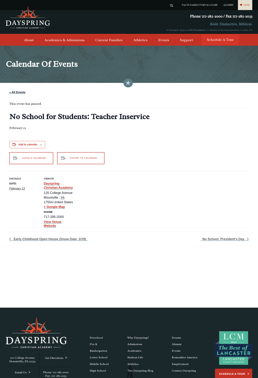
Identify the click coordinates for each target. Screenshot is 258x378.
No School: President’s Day (223, 240)
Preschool (198, 30)
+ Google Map (54, 208)
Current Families (109, 41)
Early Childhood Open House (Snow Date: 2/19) (49, 240)
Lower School (99, 358)
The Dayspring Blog (140, 372)
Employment (180, 365)
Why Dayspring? (138, 339)
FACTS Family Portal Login (200, 4)
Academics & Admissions (64, 41)
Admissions (134, 345)
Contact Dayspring (184, 372)
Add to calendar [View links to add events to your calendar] (27, 145)
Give (247, 4)
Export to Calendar (85, 159)
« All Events (17, 93)
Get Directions (54, 359)
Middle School (99, 365)
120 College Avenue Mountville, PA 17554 (22, 360)
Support (186, 41)
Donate (176, 339)
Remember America (184, 358)
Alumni (228, 4)
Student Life (135, 358)
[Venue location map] (97, 197)
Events (163, 41)
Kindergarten (98, 352)
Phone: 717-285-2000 (56, 373)
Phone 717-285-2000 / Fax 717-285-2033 (221, 16)
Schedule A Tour (220, 41)
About (29, 41)
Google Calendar (34, 159)
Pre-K (93, 345)
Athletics (140, 41)
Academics (134, 352)
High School (98, 372)
